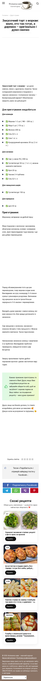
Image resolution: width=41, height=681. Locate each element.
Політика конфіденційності (27, 658)
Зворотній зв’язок (8, 658)
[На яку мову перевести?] (14, 677)
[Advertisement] (20, 61)
